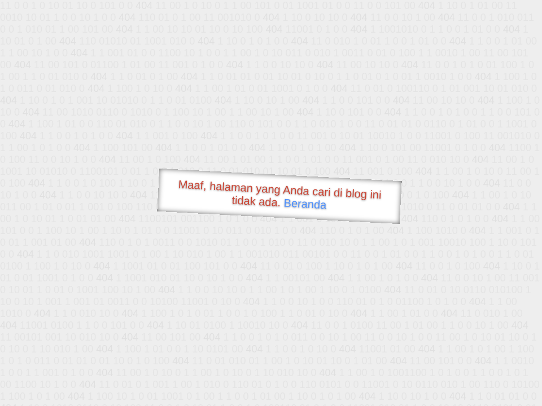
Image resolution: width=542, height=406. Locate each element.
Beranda (305, 203)
